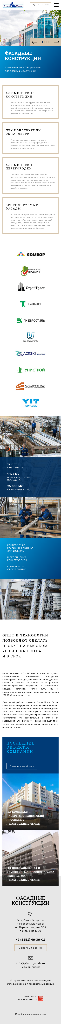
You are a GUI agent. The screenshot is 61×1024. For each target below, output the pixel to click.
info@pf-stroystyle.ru (30, 963)
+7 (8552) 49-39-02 (30, 940)
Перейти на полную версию (30, 1014)
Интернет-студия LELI (28, 999)
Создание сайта (30, 996)
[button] (34, 42)
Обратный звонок (31, 947)
